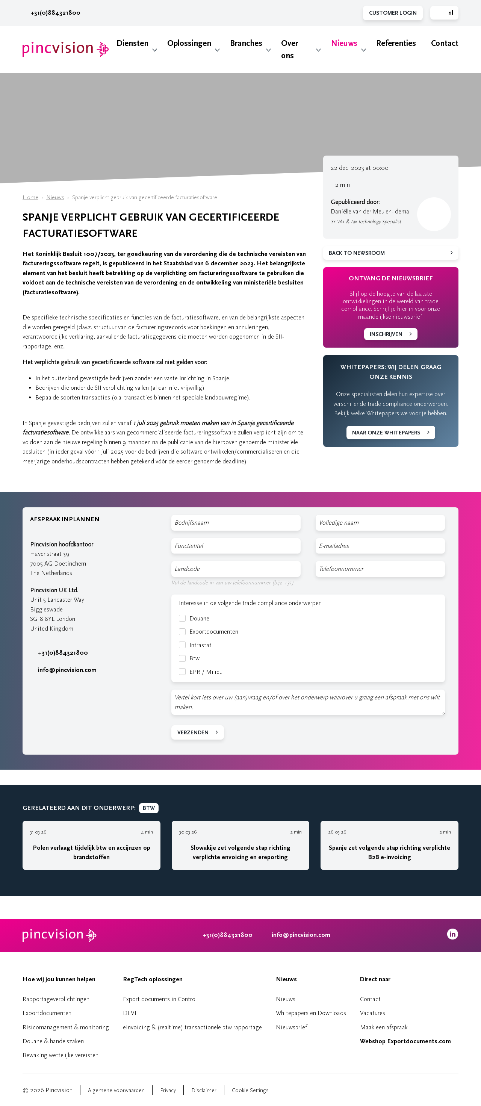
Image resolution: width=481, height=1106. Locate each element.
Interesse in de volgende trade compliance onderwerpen (250, 603)
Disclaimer (203, 1090)
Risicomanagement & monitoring (66, 1027)
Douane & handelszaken (53, 1041)
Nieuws (344, 43)
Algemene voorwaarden (116, 1090)
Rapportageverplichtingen (56, 999)
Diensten (132, 43)
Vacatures (372, 1013)
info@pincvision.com (67, 670)
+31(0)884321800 (51, 13)
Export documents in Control (160, 999)
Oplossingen (189, 43)
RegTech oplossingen (153, 979)
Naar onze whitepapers (386, 433)
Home (30, 197)
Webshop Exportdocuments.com (405, 1041)
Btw (189, 658)
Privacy (168, 1090)
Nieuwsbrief (291, 1027)
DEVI (129, 1013)
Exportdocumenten (208, 631)
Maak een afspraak (384, 1027)
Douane (194, 618)
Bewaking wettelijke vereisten (60, 1055)
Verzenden (193, 732)
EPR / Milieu (200, 671)
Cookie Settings (250, 1090)
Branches (246, 43)
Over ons (289, 50)
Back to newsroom (357, 253)
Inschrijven (386, 334)
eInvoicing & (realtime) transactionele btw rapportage (192, 1027)
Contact (444, 43)
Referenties (396, 43)
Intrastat (195, 645)
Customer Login (393, 13)
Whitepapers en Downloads (311, 1013)
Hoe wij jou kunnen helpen (59, 979)
